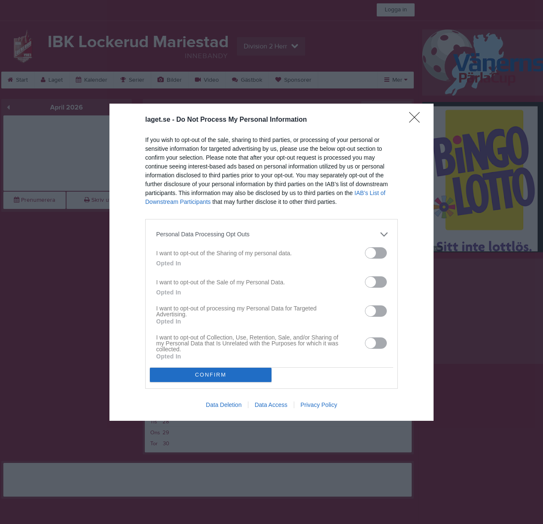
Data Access (271, 404)
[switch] (376, 253)
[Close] (417, 120)
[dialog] (271, 262)
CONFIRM (210, 375)
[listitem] (271, 234)
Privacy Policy (319, 404)
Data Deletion (224, 404)
